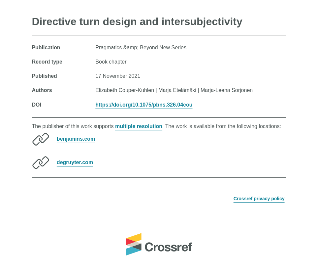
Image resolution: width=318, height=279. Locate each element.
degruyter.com (75, 162)
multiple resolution (138, 126)
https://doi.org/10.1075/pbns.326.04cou (143, 105)
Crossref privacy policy (259, 198)
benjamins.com (76, 139)
